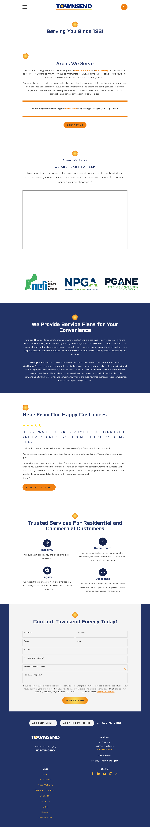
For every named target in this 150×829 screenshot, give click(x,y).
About (45, 776)
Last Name (81, 634)
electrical (85, 70)
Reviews (45, 814)
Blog (45, 809)
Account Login (41, 725)
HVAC (77, 70)
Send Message (75, 702)
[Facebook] (92, 776)
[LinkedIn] (98, 776)
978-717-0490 (114, 725)
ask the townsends (78, 725)
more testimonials (40, 488)
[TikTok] (116, 776)
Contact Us (75, 125)
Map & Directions (105, 751)
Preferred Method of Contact (35, 667)
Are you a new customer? (34, 659)
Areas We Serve (45, 787)
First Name (28, 634)
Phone (26, 642)
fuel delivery (101, 70)
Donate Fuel (45, 798)
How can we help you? (33, 676)
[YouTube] (104, 776)
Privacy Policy (45, 820)
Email (79, 642)
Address (27, 651)
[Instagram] (110, 776)
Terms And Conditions (45, 792)
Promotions (45, 782)
